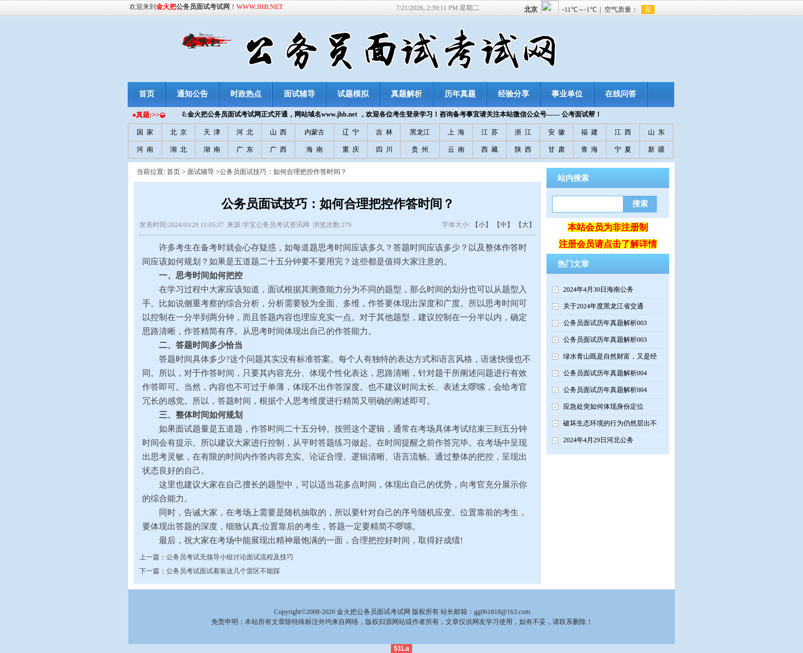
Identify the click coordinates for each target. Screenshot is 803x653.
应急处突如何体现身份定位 (603, 406)
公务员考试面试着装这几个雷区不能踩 (223, 571)
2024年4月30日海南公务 (598, 289)
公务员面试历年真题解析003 (605, 323)
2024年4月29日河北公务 (598, 440)
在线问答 (620, 94)
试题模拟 (353, 94)
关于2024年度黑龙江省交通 (603, 306)
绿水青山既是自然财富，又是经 (610, 356)
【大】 (525, 225)
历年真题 (460, 94)
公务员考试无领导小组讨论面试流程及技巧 (229, 557)
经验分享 (513, 94)
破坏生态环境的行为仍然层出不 (610, 423)
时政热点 (246, 94)
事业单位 (567, 94)
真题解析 (406, 94)
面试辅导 (299, 94)
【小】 (482, 225)
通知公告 (192, 94)
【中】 (504, 225)
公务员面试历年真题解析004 (605, 373)
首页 (146, 94)
